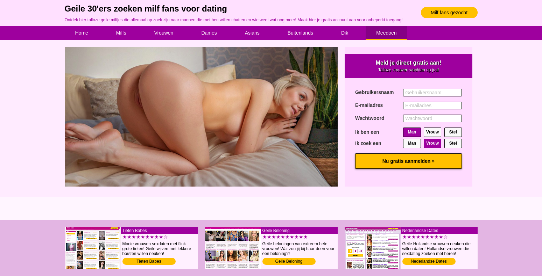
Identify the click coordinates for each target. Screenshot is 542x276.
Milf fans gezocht (449, 12)
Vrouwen (164, 33)
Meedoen (386, 33)
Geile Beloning (288, 261)
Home (81, 33)
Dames (209, 33)
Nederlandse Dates (429, 261)
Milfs (121, 33)
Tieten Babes (148, 261)
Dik (344, 33)
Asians (252, 33)
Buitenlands (300, 33)
